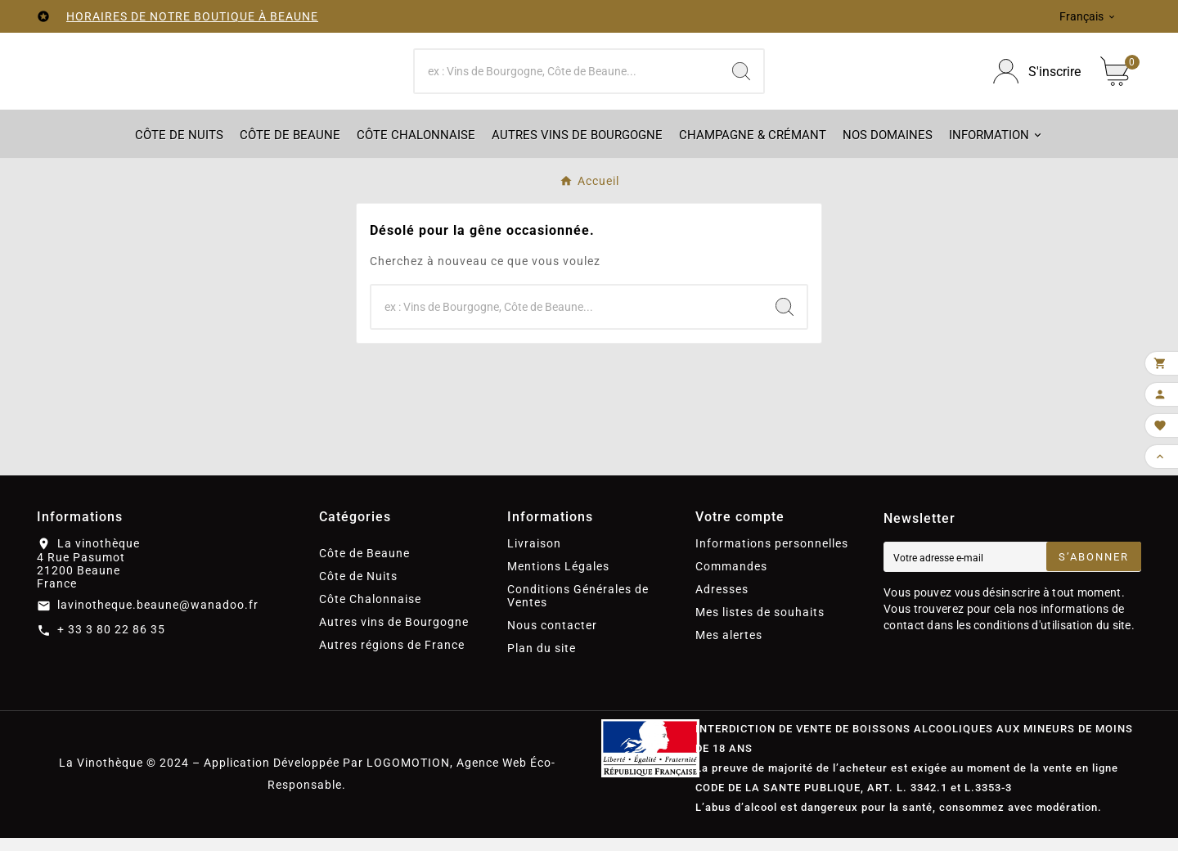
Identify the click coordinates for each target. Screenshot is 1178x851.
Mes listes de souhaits (760, 625)
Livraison (534, 556)
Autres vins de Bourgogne (394, 635)
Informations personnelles (771, 556)
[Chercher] (567, 77)
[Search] (741, 78)
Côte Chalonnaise (370, 612)
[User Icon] (1037, 78)
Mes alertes (728, 648)
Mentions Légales (558, 579)
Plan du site (541, 661)
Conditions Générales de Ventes (578, 609)
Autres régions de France (392, 657)
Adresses (722, 602)
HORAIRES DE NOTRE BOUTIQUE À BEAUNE (192, 16)
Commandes (731, 579)
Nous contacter (552, 638)
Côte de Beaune (364, 566)
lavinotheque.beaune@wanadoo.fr (158, 617)
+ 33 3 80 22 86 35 (111, 642)
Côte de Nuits (358, 589)
